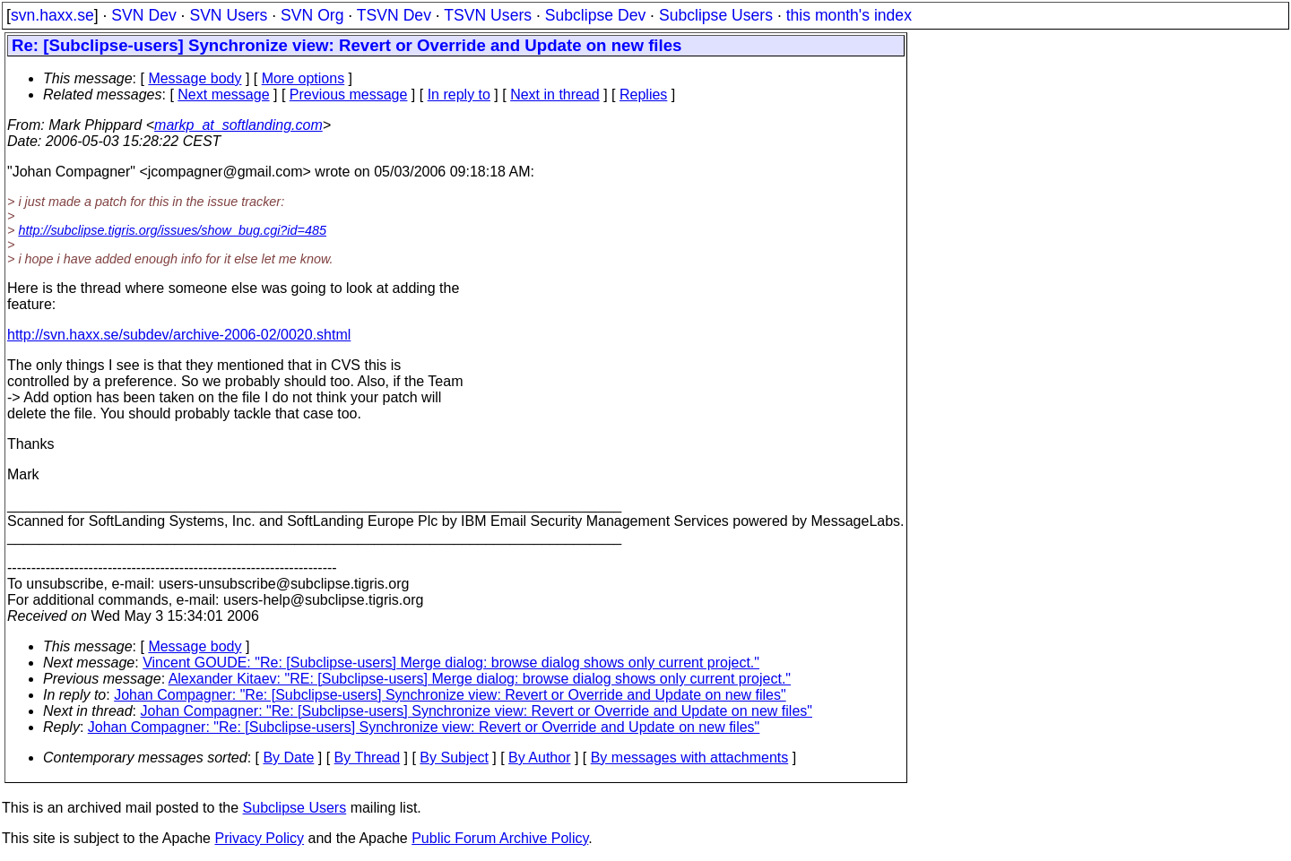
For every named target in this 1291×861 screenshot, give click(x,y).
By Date (288, 757)
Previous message (349, 94)
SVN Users (228, 15)
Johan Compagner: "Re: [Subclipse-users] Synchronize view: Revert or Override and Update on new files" (450, 694)
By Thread (367, 757)
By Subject (454, 757)
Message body (194, 78)
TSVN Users (488, 15)
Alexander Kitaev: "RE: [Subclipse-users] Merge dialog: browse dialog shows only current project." (480, 678)
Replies (643, 94)
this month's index (849, 15)
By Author (539, 757)
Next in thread (555, 94)
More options (303, 78)
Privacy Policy (259, 838)
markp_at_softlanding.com (238, 125)
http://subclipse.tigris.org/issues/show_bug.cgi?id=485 (172, 230)
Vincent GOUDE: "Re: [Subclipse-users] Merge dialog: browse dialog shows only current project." (451, 662)
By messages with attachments (690, 757)
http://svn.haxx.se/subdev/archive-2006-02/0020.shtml (179, 334)
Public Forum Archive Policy (500, 838)
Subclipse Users (716, 15)
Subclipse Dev (595, 15)
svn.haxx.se (52, 15)
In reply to (459, 94)
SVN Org (312, 15)
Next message (223, 94)
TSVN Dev (394, 15)
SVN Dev (143, 15)
